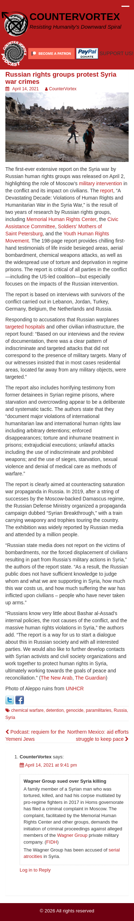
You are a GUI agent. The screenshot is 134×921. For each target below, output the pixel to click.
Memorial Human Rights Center (61, 219)
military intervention (100, 183)
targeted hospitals (25, 327)
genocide (75, 710)
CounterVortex (62, 88)
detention (55, 710)
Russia (120, 710)
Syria (10, 717)
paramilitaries (98, 710)
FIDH (51, 842)
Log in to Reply (35, 870)
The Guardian (90, 678)
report (106, 190)
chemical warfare (27, 710)
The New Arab (57, 678)
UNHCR (75, 688)
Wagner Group (72, 835)
